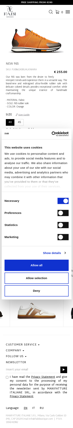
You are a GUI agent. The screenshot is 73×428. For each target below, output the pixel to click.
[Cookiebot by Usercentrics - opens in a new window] (52, 133)
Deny (36, 290)
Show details (52, 253)
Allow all (36, 265)
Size (9, 115)
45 (19, 122)
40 (10, 122)
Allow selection (36, 278)
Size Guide (23, 115)
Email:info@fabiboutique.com (37, 419)
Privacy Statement (43, 377)
